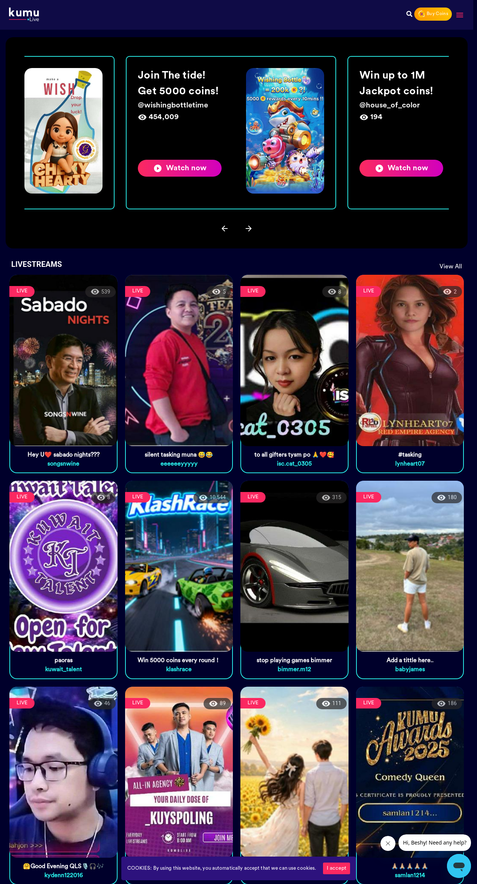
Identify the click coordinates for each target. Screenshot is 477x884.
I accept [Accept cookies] (336, 868)
